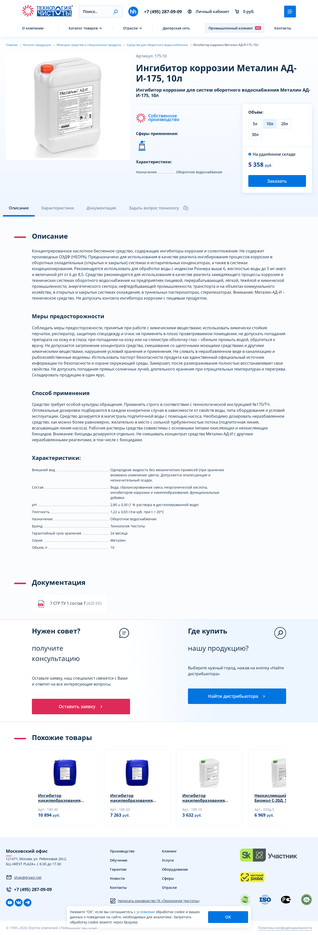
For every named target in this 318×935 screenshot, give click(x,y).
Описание (19, 208)
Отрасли (130, 28)
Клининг (169, 851)
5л (255, 123)
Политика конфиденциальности (285, 928)
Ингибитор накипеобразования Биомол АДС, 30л (59, 798)
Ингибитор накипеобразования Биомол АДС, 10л (203, 798)
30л (255, 134)
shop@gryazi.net (23, 878)
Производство (122, 851)
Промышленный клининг (235, 28)
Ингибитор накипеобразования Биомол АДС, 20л (131, 798)
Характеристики (57, 208)
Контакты (282, 28)
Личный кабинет (208, 11)
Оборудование (175, 869)
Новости (117, 878)
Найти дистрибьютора (237, 696)
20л (284, 123)
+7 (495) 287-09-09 (163, 11)
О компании (32, 28)
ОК (228, 917)
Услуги (168, 860)
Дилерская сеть (176, 28)
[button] (115, 11)
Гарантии (118, 869)
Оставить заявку (81, 707)
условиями (146, 911)
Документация (101, 208)
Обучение (118, 860)
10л (269, 123)
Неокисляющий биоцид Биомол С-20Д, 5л (279, 798)
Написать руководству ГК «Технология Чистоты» (154, 901)
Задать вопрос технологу (159, 208)
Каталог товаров (83, 28)
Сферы (168, 878)
